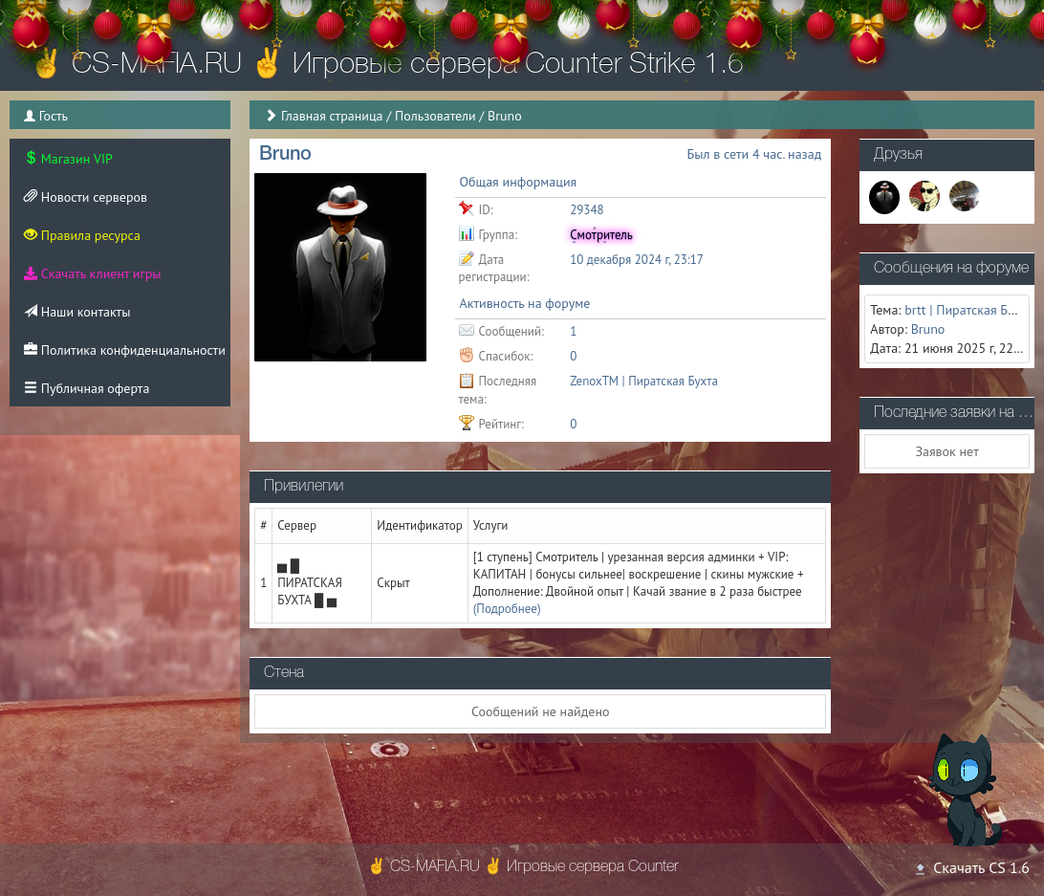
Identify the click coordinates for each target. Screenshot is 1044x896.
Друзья (898, 155)
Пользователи (435, 115)
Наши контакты (77, 311)
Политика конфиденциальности (125, 350)
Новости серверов (85, 197)
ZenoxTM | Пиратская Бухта (644, 381)
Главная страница (332, 115)
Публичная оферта (86, 388)
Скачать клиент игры (92, 273)
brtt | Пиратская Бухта (968, 309)
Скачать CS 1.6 (971, 867)
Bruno (928, 329)
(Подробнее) (507, 609)
